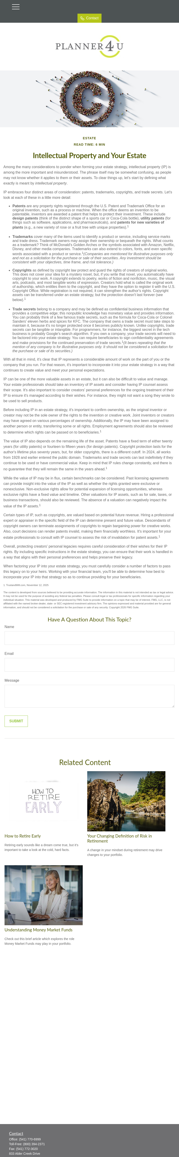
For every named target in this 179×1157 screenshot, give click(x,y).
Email (9, 654)
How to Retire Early (23, 835)
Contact (89, 18)
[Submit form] (16, 721)
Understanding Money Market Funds (39, 929)
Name (9, 627)
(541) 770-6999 (30, 1139)
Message (12, 680)
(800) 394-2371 (34, 1144)
